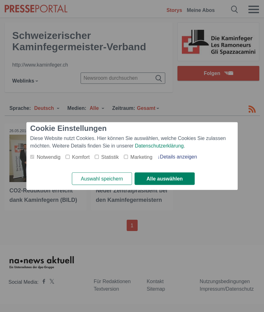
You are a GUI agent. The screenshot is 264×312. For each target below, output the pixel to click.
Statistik (110, 157)
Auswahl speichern (102, 178)
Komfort (81, 157)
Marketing (141, 157)
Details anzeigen (178, 156)
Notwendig (49, 157)
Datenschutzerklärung (159, 145)
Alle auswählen (164, 178)
